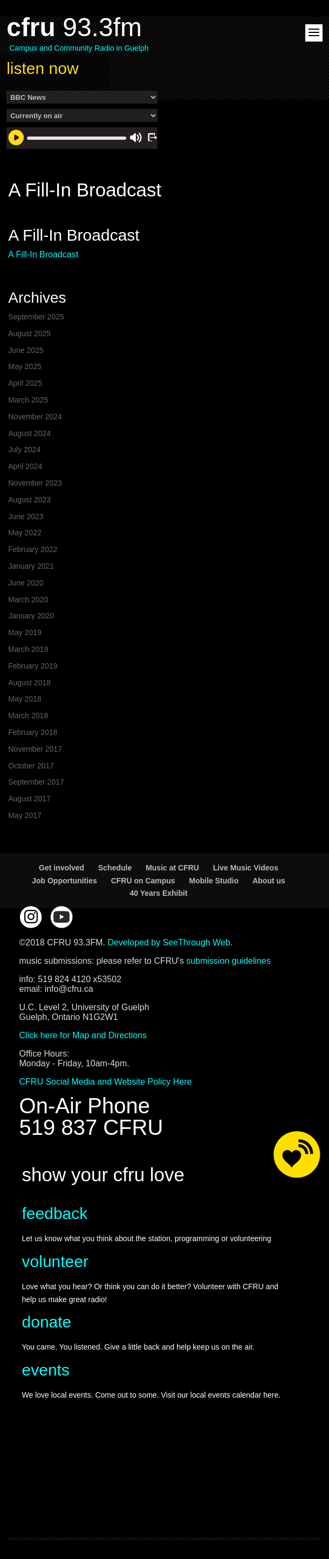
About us (268, 880)
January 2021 (31, 566)
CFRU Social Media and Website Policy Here (105, 1081)
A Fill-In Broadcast (43, 254)
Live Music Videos (245, 867)
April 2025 (25, 383)
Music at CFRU (172, 867)
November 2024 (35, 416)
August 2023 (29, 499)
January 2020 (31, 615)
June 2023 (25, 516)
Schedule (115, 867)
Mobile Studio (214, 880)
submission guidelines (228, 960)
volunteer (55, 1261)
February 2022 (32, 549)
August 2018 (29, 682)
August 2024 (29, 433)
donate (47, 1322)
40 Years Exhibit (158, 893)
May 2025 (24, 366)
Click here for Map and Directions (83, 1035)
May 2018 (24, 699)
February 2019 (32, 666)
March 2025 (28, 400)
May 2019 (24, 632)
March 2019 (28, 649)
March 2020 (28, 599)
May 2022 (24, 532)
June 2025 (25, 350)
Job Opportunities (64, 880)
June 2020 (25, 582)
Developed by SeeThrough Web (168, 942)
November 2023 (35, 483)
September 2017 (36, 782)
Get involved (61, 867)
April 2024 (25, 466)
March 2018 (28, 715)
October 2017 (31, 765)
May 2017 (24, 815)
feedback (55, 1213)
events (46, 1370)
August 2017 (29, 798)
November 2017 (35, 749)
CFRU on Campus (143, 880)
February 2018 (32, 732)
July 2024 (24, 449)
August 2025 (29, 333)
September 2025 (36, 316)
